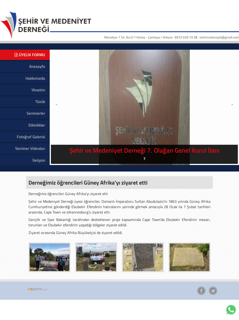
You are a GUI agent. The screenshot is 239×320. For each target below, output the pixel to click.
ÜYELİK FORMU (29, 55)
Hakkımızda (35, 78)
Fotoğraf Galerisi (31, 137)
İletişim (38, 160)
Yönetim (38, 90)
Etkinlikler (36, 125)
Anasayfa (37, 66)
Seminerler (36, 113)
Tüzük (40, 102)
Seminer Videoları (30, 148)
